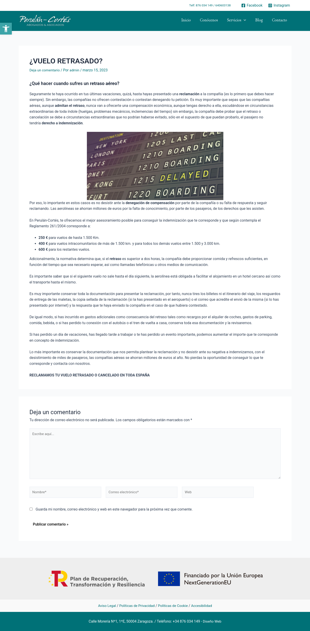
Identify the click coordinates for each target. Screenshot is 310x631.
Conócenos (212, 21)
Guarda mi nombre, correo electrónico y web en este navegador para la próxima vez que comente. (113, 511)
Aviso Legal (105, 605)
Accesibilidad (203, 605)
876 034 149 (204, 5)
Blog (260, 21)
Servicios (238, 21)
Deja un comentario (45, 70)
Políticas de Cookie (173, 605)
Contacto (279, 21)
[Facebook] (252, 5)
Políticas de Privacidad (136, 605)
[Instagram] (279, 5)
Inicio (190, 21)
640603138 (223, 5)
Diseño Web (212, 621)
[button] (6, 29)
